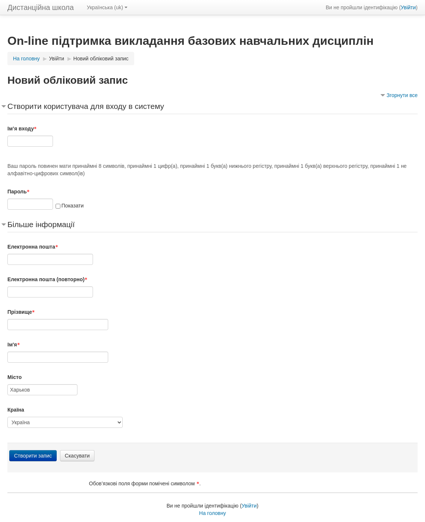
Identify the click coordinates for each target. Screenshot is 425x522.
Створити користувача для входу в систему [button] (85, 106)
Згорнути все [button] (402, 95)
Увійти (408, 7)
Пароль (18, 191)
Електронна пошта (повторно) (47, 279)
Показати (73, 206)
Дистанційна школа (40, 7)
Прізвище (21, 312)
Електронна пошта (32, 247)
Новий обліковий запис (101, 58)
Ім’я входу (22, 129)
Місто (14, 377)
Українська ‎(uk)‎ (107, 7)
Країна (15, 410)
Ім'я (13, 345)
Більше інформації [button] (41, 224)
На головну (212, 513)
